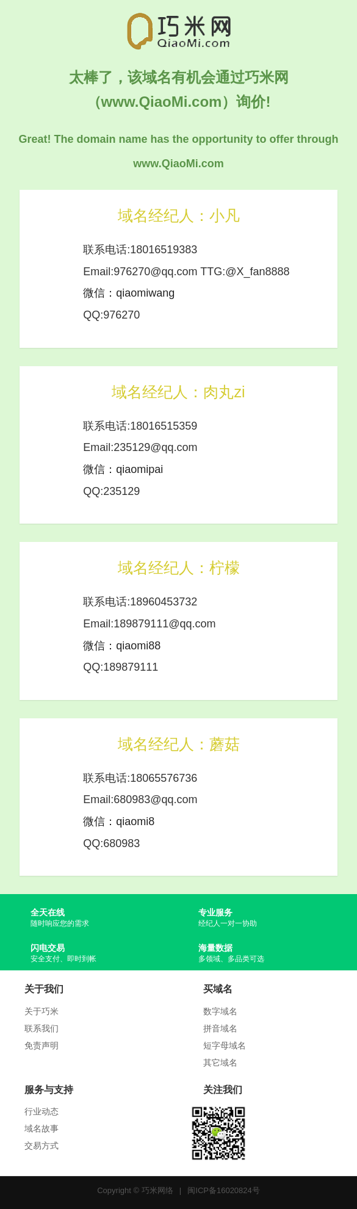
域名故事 (41, 1128)
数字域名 (220, 1011)
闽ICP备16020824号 (223, 1190)
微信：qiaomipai (123, 469)
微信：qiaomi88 (121, 646)
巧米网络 (157, 1190)
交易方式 (41, 1145)
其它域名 (220, 1062)
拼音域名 (220, 1028)
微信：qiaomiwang (129, 293)
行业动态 (41, 1111)
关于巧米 (41, 1011)
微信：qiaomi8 (118, 821)
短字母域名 (224, 1045)
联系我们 (41, 1028)
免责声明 (41, 1045)
